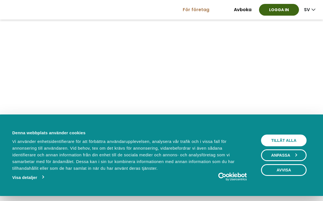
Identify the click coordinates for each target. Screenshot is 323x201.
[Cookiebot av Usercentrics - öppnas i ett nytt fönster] (222, 177)
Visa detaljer (24, 177)
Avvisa (284, 170)
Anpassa (284, 155)
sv (307, 9)
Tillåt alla (283, 140)
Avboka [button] (242, 9)
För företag (196, 9)
